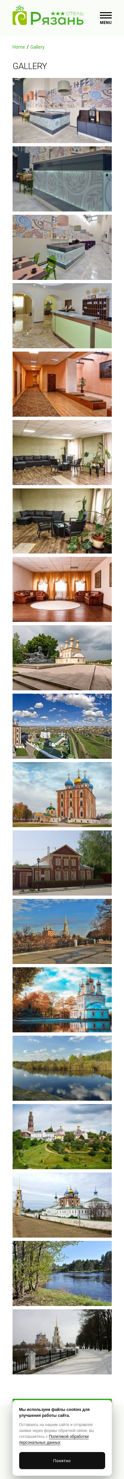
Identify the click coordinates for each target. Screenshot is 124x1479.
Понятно (62, 1460)
